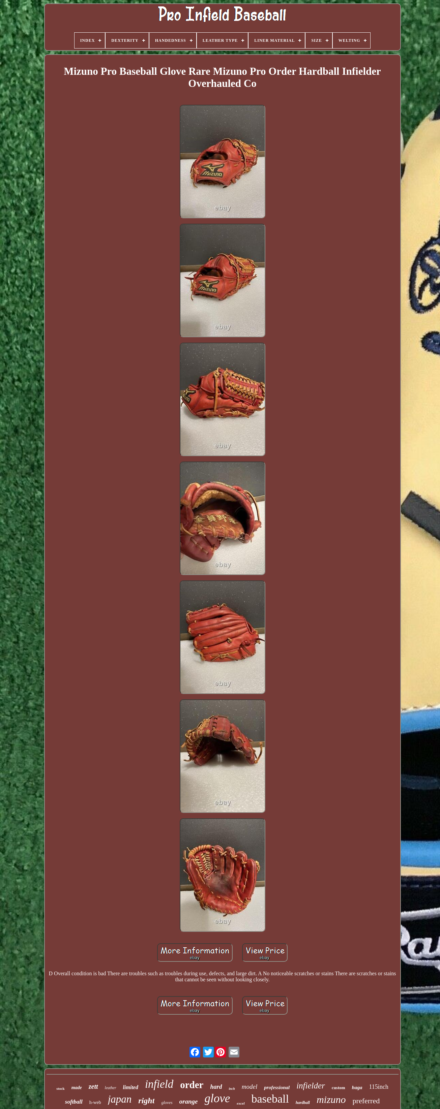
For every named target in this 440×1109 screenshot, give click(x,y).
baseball (270, 1098)
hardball (303, 1102)
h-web (95, 1102)
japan (120, 1099)
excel (240, 1103)
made (76, 1087)
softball (74, 1102)
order (191, 1084)
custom (338, 1087)
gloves (166, 1102)
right (146, 1100)
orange (188, 1101)
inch (232, 1088)
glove (217, 1098)
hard (216, 1086)
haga (357, 1087)
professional (277, 1087)
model (249, 1086)
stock (60, 1088)
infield (159, 1084)
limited (130, 1087)
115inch (378, 1086)
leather (110, 1087)
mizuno (331, 1099)
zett (93, 1086)
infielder (310, 1085)
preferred (366, 1101)
